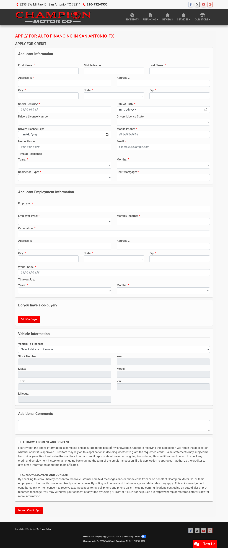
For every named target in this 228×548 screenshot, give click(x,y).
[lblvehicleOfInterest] (114, 349)
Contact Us (34, 529)
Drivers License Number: (33, 116)
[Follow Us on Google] (210, 4)
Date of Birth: (125, 104)
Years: (22, 159)
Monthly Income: (127, 216)
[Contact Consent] (19, 475)
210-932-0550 (97, 4)
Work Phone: (26, 267)
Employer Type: (28, 216)
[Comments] (114, 425)
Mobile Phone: (126, 129)
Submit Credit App (28, 510)
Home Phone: (26, 141)
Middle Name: (93, 65)
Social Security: (28, 104)
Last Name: (156, 65)
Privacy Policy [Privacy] (45, 529)
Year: (120, 356)
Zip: (151, 90)
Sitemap (118, 537)
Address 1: (25, 77)
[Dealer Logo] (53, 17)
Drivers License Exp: (31, 129)
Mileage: (23, 393)
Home (17, 529)
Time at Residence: (30, 154)
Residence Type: (28, 172)
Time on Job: (26, 279)
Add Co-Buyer (29, 319)
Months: (122, 159)
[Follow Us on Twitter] (197, 4)
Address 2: (123, 77)
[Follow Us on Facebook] (190, 4)
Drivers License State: (130, 116)
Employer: (24, 203)
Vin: (119, 381)
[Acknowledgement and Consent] (19, 442)
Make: (22, 368)
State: (87, 90)
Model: (121, 368)
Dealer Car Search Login (91, 537)
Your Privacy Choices (134, 537)
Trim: (21, 381)
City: (21, 90)
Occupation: (25, 228)
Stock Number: (27, 356)
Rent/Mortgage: (127, 172)
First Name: (25, 65)
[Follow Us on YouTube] (203, 4)
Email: (121, 141)
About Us (24, 529)
